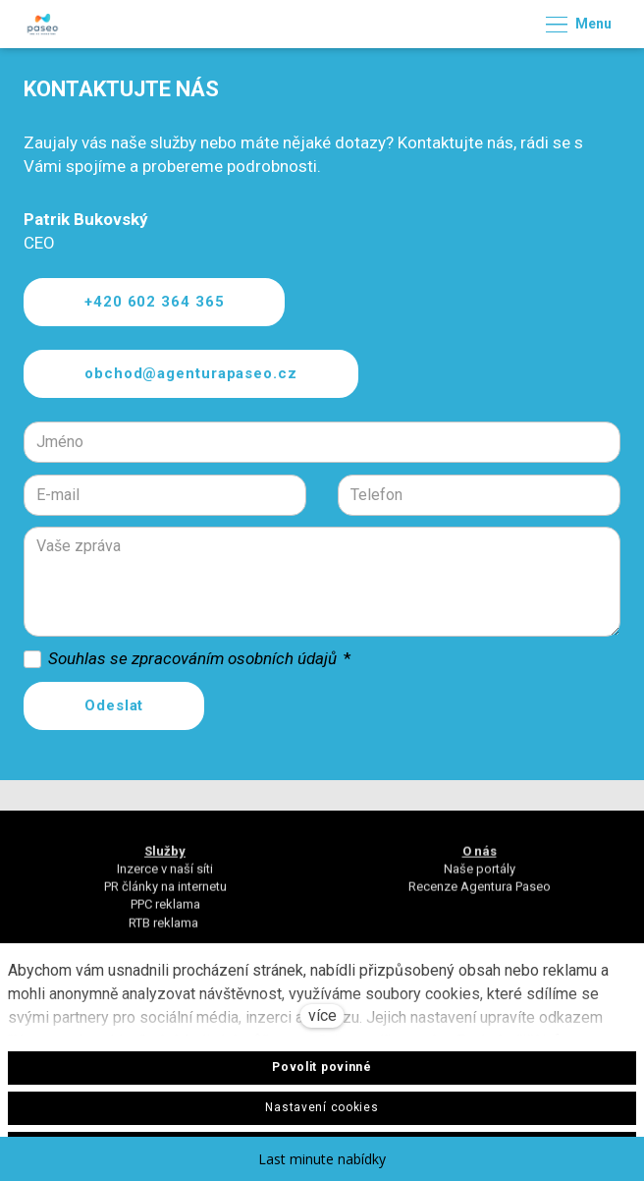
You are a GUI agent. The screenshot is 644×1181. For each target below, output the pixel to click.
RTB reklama (165, 930)
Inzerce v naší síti (165, 876)
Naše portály (479, 876)
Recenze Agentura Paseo (479, 894)
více (322, 1015)
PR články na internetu (165, 894)
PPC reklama (165, 912)
